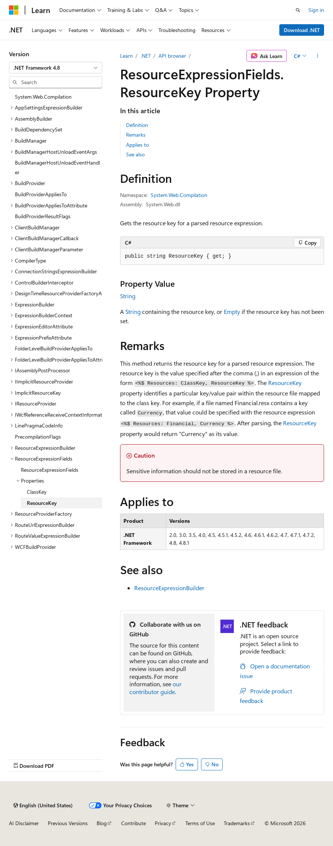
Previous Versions (68, 823)
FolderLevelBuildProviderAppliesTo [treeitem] (53, 348)
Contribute (133, 823)
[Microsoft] (14, 10)
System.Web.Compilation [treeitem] (43, 96)
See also (135, 154)
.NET (146, 55)
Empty (232, 311)
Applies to (137, 144)
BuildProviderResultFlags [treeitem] (42, 216)
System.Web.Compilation (179, 194)
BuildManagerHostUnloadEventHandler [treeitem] (57, 167)
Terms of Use (200, 823)
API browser (172, 55)
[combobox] (55, 68)
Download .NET (302, 30)
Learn (126, 55)
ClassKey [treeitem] (37, 491)
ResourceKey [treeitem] (42, 502)
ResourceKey (285, 383)
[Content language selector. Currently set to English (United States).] (43, 805)
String (127, 296)
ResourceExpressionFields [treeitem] (49, 469)
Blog (102, 823)
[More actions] (317, 56)
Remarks (135, 134)
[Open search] (297, 10)
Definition (137, 124)
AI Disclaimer (24, 823)
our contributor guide (155, 688)
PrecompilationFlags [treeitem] (38, 436)
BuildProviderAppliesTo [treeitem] (41, 194)
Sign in (316, 9)
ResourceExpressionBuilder (169, 588)
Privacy (163, 823)
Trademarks (237, 823)
